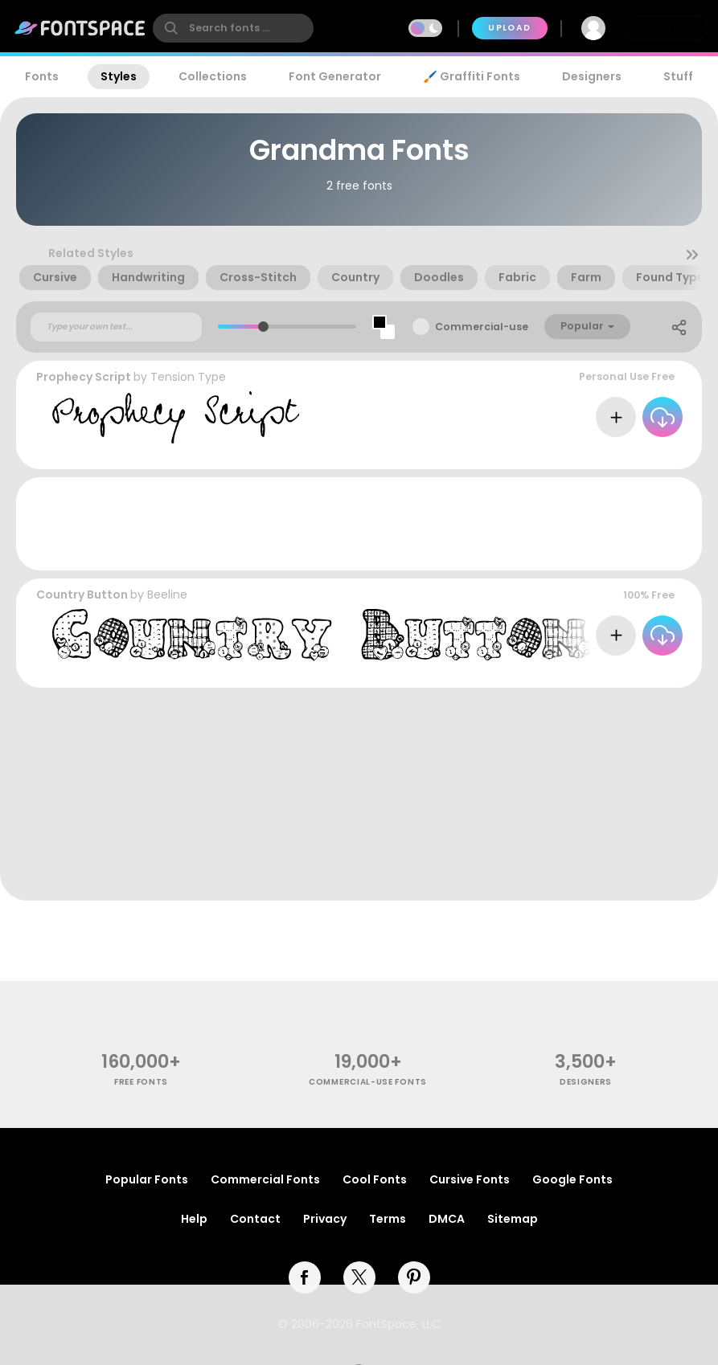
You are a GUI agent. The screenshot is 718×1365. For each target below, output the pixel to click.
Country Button (82, 594)
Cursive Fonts (469, 1179)
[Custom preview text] (116, 327)
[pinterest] (414, 1277)
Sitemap (512, 1219)
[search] (233, 28)
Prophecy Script (83, 377)
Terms (387, 1219)
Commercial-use (481, 326)
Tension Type (188, 377)
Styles (119, 76)
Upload (509, 28)
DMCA (447, 1219)
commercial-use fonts (368, 1082)
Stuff (678, 76)
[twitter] (359, 1277)
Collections (212, 76)
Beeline (167, 594)
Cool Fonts (375, 1179)
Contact (255, 1219)
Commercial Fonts (265, 1179)
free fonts (141, 1082)
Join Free (666, 28)
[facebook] (305, 1277)
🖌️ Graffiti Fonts (471, 76)
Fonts (42, 76)
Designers (592, 76)
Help (194, 1219)
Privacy (325, 1219)
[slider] (262, 326)
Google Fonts (572, 1179)
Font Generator (335, 76)
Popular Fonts (146, 1179)
